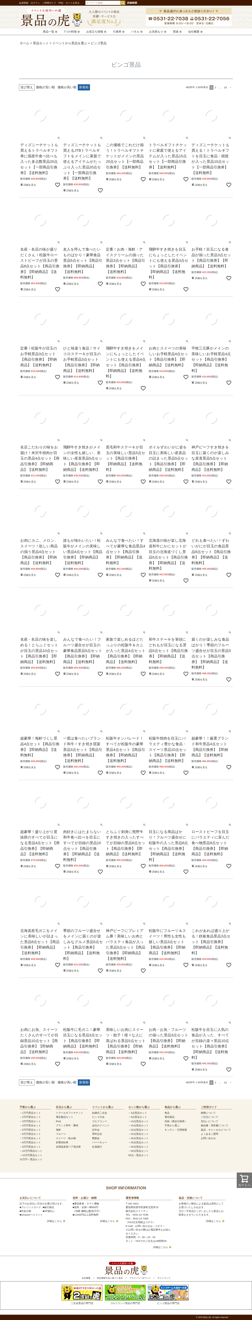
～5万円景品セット (30, 1129)
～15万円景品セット (31, 1155)
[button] (230, 87)
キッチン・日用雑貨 (176, 1129)
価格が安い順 (45, 87)
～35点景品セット (138, 1142)
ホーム (24, 43)
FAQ (61, 2)
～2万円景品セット (30, 1116)
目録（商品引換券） (176, 1121)
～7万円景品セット (30, 1138)
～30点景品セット (138, 1138)
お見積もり (156, 31)
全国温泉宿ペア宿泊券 (68, 1146)
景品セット (41, 43)
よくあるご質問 (209, 1133)
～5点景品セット (137, 1116)
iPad (58, 1121)
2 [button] (215, 87)
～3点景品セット (137, 1112)
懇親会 (96, 1138)
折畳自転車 (62, 1142)
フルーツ (61, 1133)
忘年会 (96, 1129)
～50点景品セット (138, 1150)
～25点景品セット (138, 1133)
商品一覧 (48, 31)
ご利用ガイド (49, 2)
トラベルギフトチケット (69, 1112)
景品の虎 (207, 1317)
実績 (176, 31)
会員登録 (23, 2)
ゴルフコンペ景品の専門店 (125, 1295)
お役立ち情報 (94, 31)
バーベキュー (99, 1142)
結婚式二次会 (99, 1112)
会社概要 (193, 31)
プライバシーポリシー (140, 1278)
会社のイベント (101, 1125)
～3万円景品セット (30, 1121)
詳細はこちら (54, 1221)
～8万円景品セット (30, 1142)
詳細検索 (132, 2)
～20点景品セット (138, 1129)
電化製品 (170, 1116)
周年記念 (97, 1133)
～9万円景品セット (30, 1146)
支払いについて (209, 1121)
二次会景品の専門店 (82, 1295)
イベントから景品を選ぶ (69, 43)
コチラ (159, 1226)
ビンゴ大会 (98, 1116)
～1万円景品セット (30, 1112)
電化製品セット (64, 1116)
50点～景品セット (138, 1155)
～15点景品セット (138, 1125)
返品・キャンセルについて (216, 1129)
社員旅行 (97, 1146)
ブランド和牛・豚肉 (67, 1125)
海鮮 (58, 1129)
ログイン (35, 2)
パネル (135, 31)
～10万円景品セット (31, 1150)
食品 (167, 1112)
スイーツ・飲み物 (66, 1138)
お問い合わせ (208, 1138)
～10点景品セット (138, 1121)
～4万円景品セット (30, 1125)
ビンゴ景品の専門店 (168, 1295)
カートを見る (72, 2)
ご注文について (209, 1116)
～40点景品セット (138, 1146)
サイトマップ (163, 1278)
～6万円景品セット (30, 1133)
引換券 (117, 31)
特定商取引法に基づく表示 (110, 1278)
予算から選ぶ (172, 1125)
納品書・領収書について (214, 1125)
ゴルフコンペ (99, 1121)
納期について (208, 1112)
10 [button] (225, 87)
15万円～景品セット (31, 1159)
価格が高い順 (67, 87)
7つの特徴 (70, 31)
